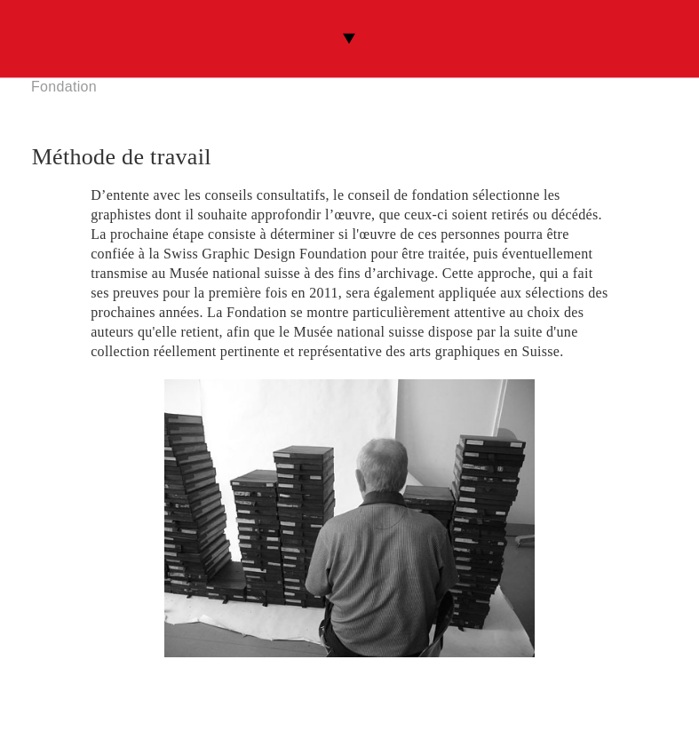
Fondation (64, 86)
